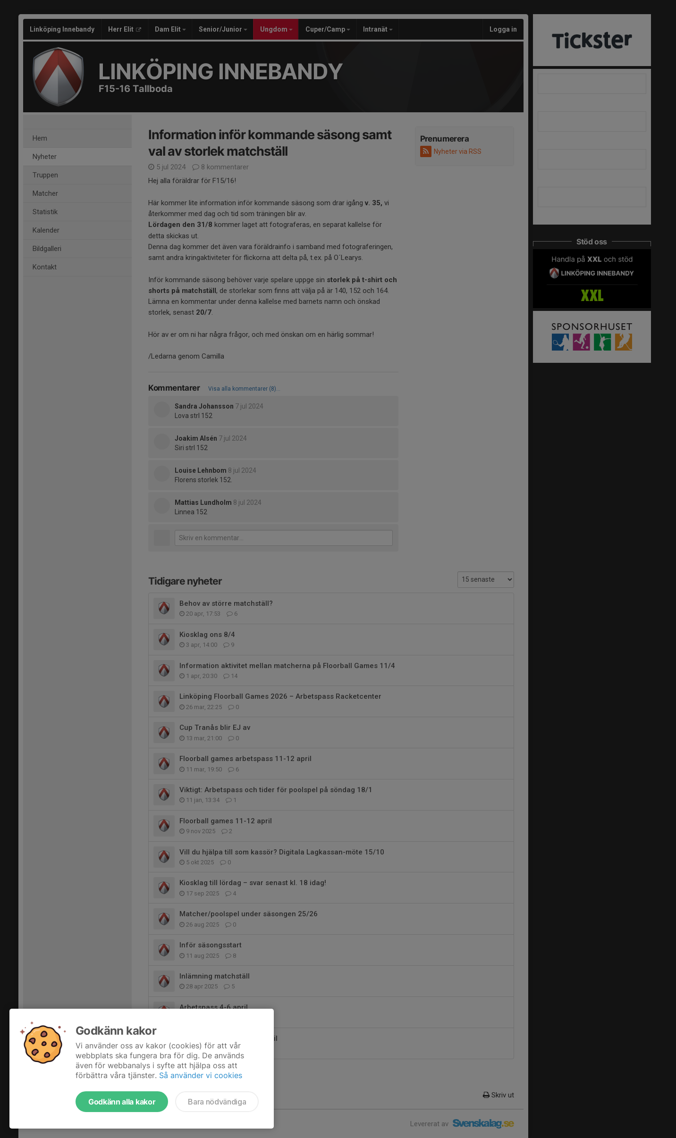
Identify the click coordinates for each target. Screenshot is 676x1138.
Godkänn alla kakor (121, 1101)
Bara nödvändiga (217, 1101)
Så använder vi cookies (200, 1075)
